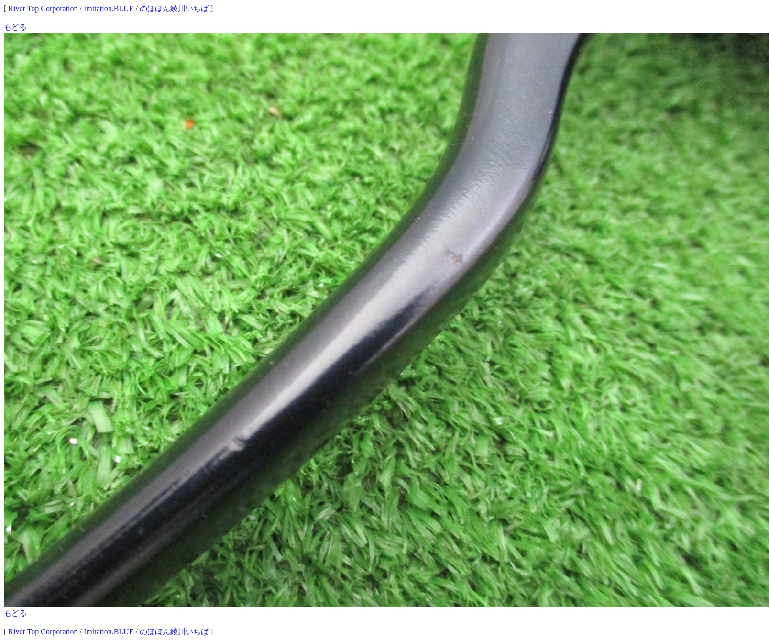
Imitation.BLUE (108, 8)
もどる (15, 27)
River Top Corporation (42, 8)
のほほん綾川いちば (174, 8)
